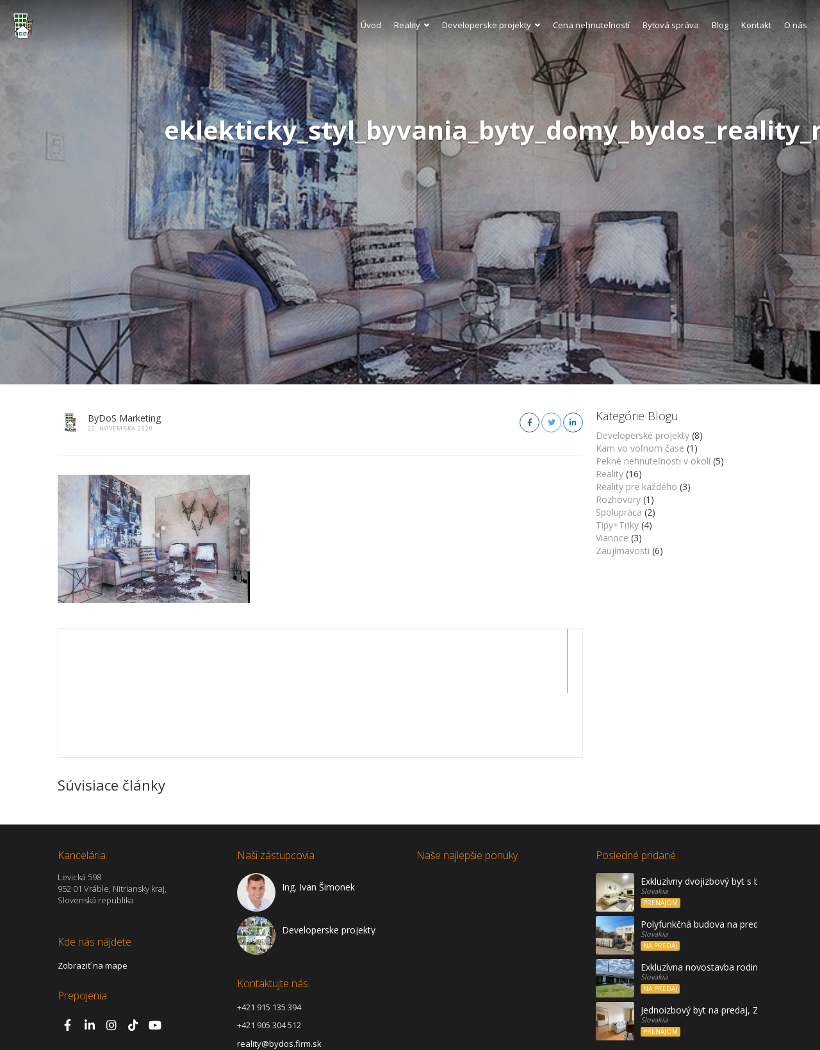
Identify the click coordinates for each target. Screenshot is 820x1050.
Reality (411, 25)
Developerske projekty (491, 25)
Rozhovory (618, 499)
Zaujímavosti (623, 551)
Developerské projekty (642, 435)
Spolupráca (619, 512)
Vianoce (612, 538)
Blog (720, 25)
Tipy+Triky (617, 525)
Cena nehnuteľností (591, 25)
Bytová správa (671, 25)
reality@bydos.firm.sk (279, 979)
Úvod (371, 25)
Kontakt (756, 25)
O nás (795, 25)
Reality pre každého (636, 486)
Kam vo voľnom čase (640, 448)
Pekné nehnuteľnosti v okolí (653, 461)
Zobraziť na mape (92, 901)
